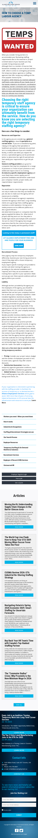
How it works (8, 422)
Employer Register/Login (19, 474)
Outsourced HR (9, 465)
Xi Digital (24, 834)
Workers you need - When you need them (18, 417)
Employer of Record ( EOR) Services (16, 460)
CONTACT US (19, 774)
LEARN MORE (19, 733)
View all (19, 705)
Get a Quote (19, 483)
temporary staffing (22, 75)
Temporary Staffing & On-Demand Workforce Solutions (16, 449)
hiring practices (28, 258)
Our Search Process (10, 437)
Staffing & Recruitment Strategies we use (19, 432)
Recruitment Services (11, 455)
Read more (19, 527)
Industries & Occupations (12, 427)
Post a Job (19, 478)
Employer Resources (11, 442)
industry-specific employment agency (18, 173)
